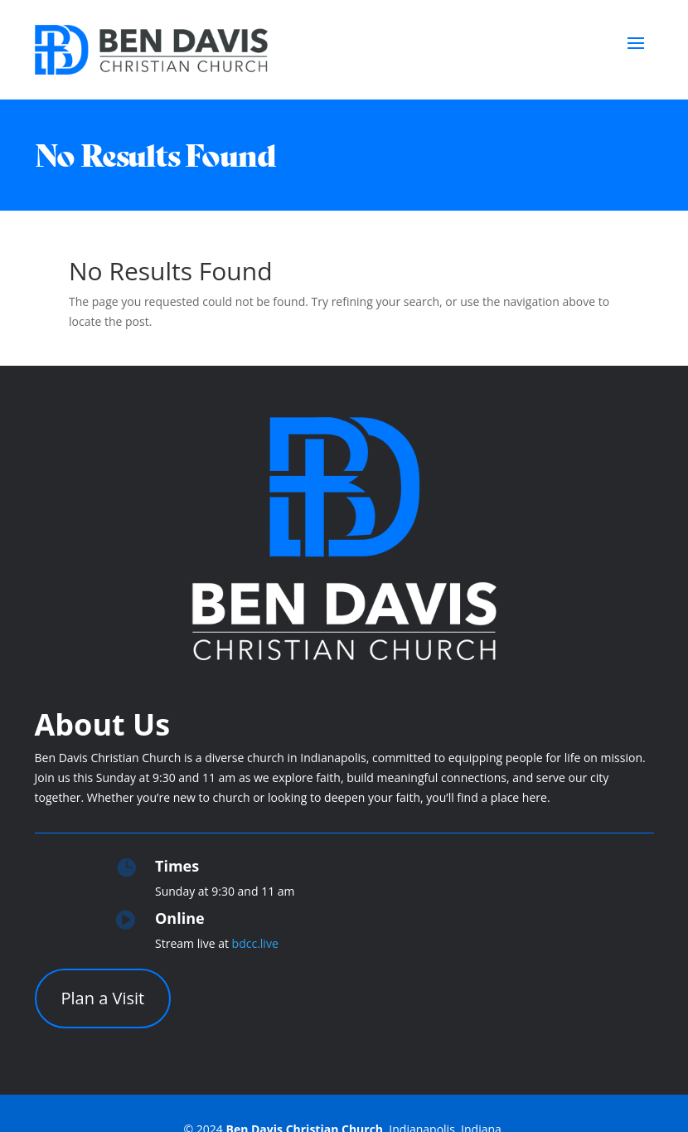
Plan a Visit (103, 998)
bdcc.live (255, 943)
